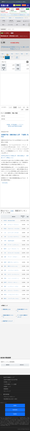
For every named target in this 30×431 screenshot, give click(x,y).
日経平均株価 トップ (8, 377)
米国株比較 (21, 14)
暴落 (24, 24)
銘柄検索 (18, 21)
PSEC (5, 228)
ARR (5, 244)
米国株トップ (3, 21)
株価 (2, 53)
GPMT (5, 282)
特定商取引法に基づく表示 (10, 399)
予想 (7, 54)
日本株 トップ (7, 382)
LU (5, 232)
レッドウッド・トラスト (13, 286)
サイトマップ (7, 391)
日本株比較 (15, 14)
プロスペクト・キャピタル (13, 228)
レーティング (8, 14)
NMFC (5, 248)
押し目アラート (26, 21)
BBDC (5, 298)
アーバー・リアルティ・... (13, 256)
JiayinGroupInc (11, 240)
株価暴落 (6, 388)
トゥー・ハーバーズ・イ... (13, 278)
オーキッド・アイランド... (13, 224)
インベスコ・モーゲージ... (13, 236)
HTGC (5, 294)
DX (5, 252)
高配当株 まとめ (6, 309)
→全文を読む (4, 182)
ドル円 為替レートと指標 (10, 384)
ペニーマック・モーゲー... (13, 270)
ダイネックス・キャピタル (13, 252)
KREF (5, 262)
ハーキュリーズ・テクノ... (13, 294)
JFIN (5, 240)
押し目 (24, 5)
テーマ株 (27, 14)
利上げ (2, 57)
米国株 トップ (7, 386)
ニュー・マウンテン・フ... (13, 248)
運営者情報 (6, 394)
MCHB (5, 220)
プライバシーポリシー (9, 396)
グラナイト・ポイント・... (13, 282)
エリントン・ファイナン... (13, 290)
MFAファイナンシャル (12, 266)
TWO (5, 278)
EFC (5, 290)
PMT (5, 270)
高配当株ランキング (11, 21)
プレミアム (18, 5)
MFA (5, 266)
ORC (5, 224)
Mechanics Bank (11, 220)
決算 (17, 24)
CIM (5, 274)
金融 (2, 33)
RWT (5, 286)
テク (12, 56)
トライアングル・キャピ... (13, 298)
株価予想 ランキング (8, 321)
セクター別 (10, 24)
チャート (7, 56)
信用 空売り (17, 57)
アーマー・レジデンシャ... (13, 244)
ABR (5, 256)
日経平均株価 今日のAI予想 (10, 379)
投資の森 (5, 5)
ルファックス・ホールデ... (13, 232)
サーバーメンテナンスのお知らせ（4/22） (16, 1)
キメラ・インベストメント (13, 274)
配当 (3, 24)
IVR (5, 236)
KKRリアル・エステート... (13, 262)
